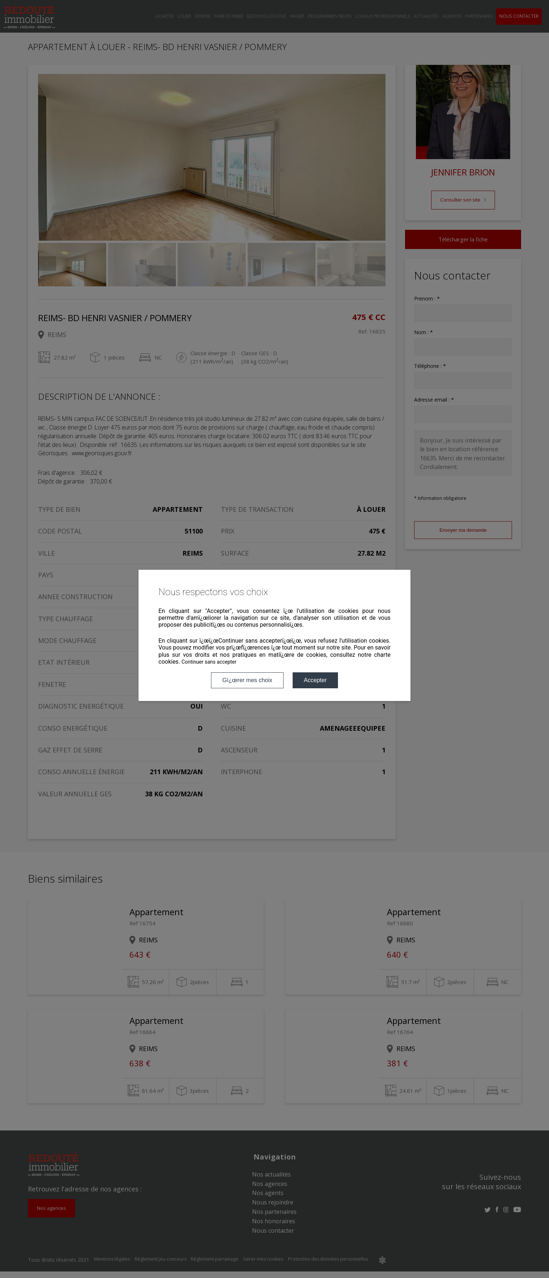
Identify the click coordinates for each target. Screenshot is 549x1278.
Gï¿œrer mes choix (247, 680)
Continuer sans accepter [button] (209, 662)
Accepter (315, 680)
